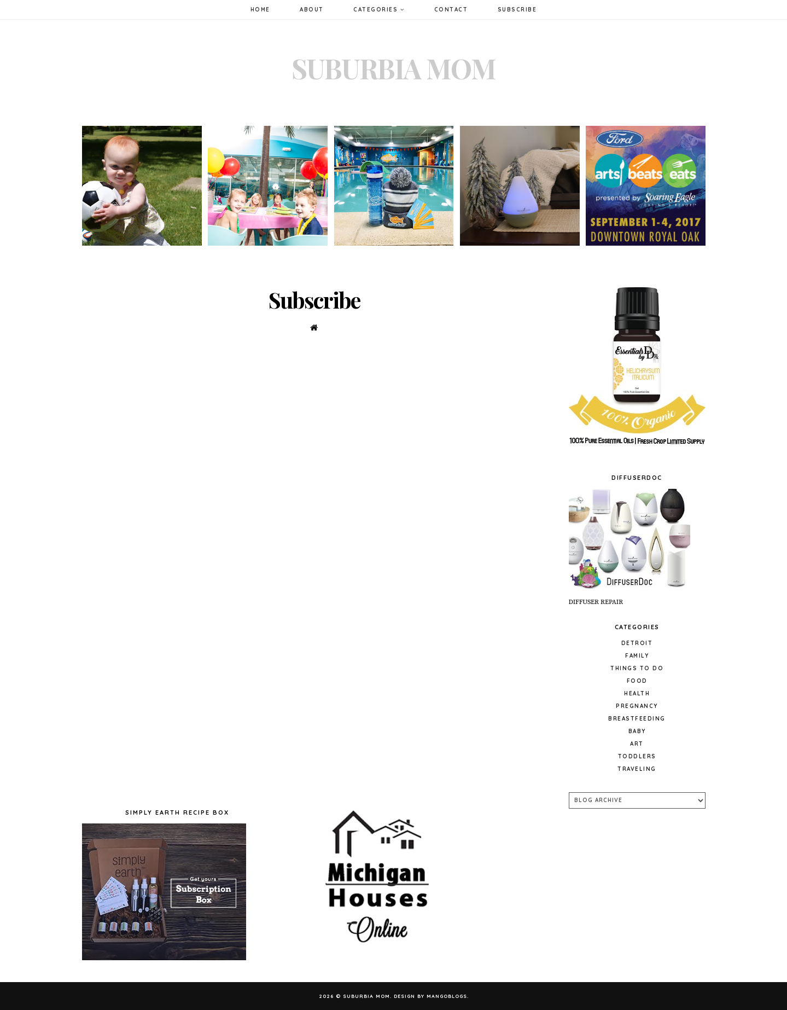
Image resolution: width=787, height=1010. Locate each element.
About (312, 9)
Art (637, 743)
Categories (378, 9)
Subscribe (517, 9)
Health (637, 693)
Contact (451, 9)
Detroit (637, 643)
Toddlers (637, 756)
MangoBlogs (447, 996)
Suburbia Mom (393, 68)
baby (637, 731)
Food (637, 680)
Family (637, 655)
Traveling (636, 769)
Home (260, 9)
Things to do (636, 668)
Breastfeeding (637, 718)
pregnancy (637, 706)
